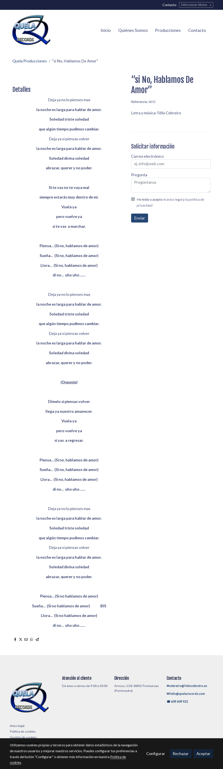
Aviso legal (17, 726)
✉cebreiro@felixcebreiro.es (187, 686)
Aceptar (203, 753)
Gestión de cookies (23, 737)
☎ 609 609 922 (177, 701)
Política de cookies (23, 731)
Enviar (139, 218)
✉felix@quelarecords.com (186, 693)
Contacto (169, 5)
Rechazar (181, 753)
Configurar (155, 753)
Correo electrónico (147, 156)
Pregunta (139, 174)
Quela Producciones (29, 60)
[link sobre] (33, 698)
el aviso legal (173, 199)
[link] (31, 30)
